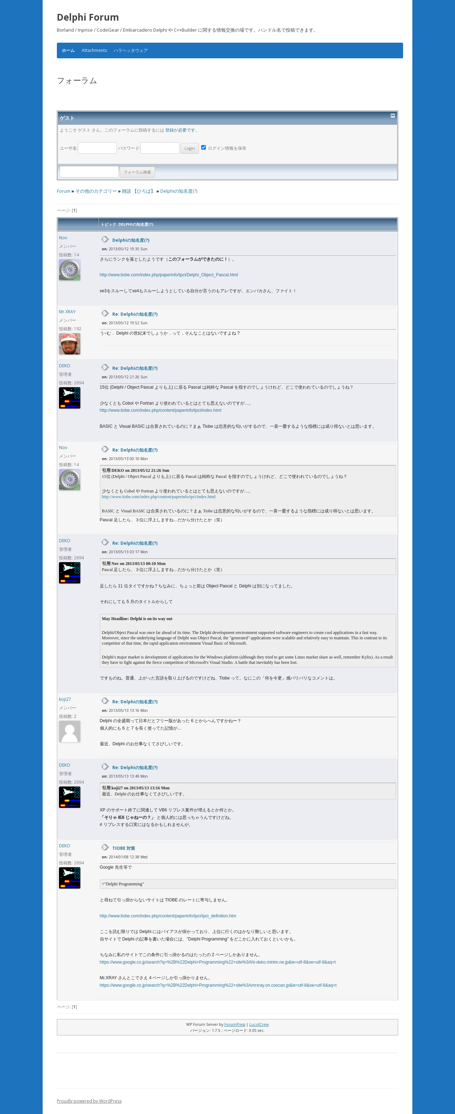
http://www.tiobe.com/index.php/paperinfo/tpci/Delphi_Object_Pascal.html (169, 274)
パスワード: (158, 148)
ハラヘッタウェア (131, 50)
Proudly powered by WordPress (89, 1101)
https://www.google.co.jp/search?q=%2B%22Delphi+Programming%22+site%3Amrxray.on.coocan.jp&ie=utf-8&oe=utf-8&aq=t (218, 985)
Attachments (94, 50)
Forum (63, 191)
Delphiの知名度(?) (178, 191)
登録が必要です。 (182, 130)
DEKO (64, 366)
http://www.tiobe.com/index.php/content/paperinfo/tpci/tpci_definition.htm (168, 915)
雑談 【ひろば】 (138, 191)
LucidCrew (259, 1024)
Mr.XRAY (67, 312)
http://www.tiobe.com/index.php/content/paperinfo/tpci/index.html (160, 410)
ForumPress (234, 1024)
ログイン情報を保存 (223, 148)
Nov (63, 238)
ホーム (68, 50)
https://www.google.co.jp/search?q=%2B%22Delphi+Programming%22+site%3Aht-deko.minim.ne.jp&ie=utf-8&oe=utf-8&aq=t (218, 962)
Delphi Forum (88, 17)
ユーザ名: (89, 148)
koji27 (65, 699)
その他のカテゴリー (96, 191)
